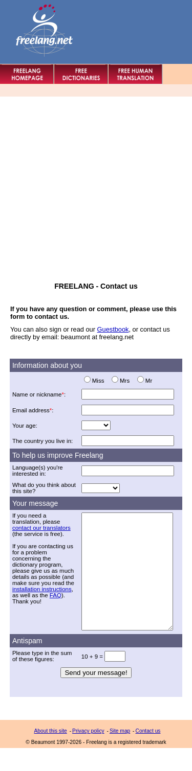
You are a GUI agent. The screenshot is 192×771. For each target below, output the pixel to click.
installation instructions (42, 589)
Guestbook (113, 329)
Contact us (148, 754)
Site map (120, 754)
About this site (50, 754)
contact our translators (41, 528)
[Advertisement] (96, 186)
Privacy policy (88, 754)
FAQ (55, 595)
